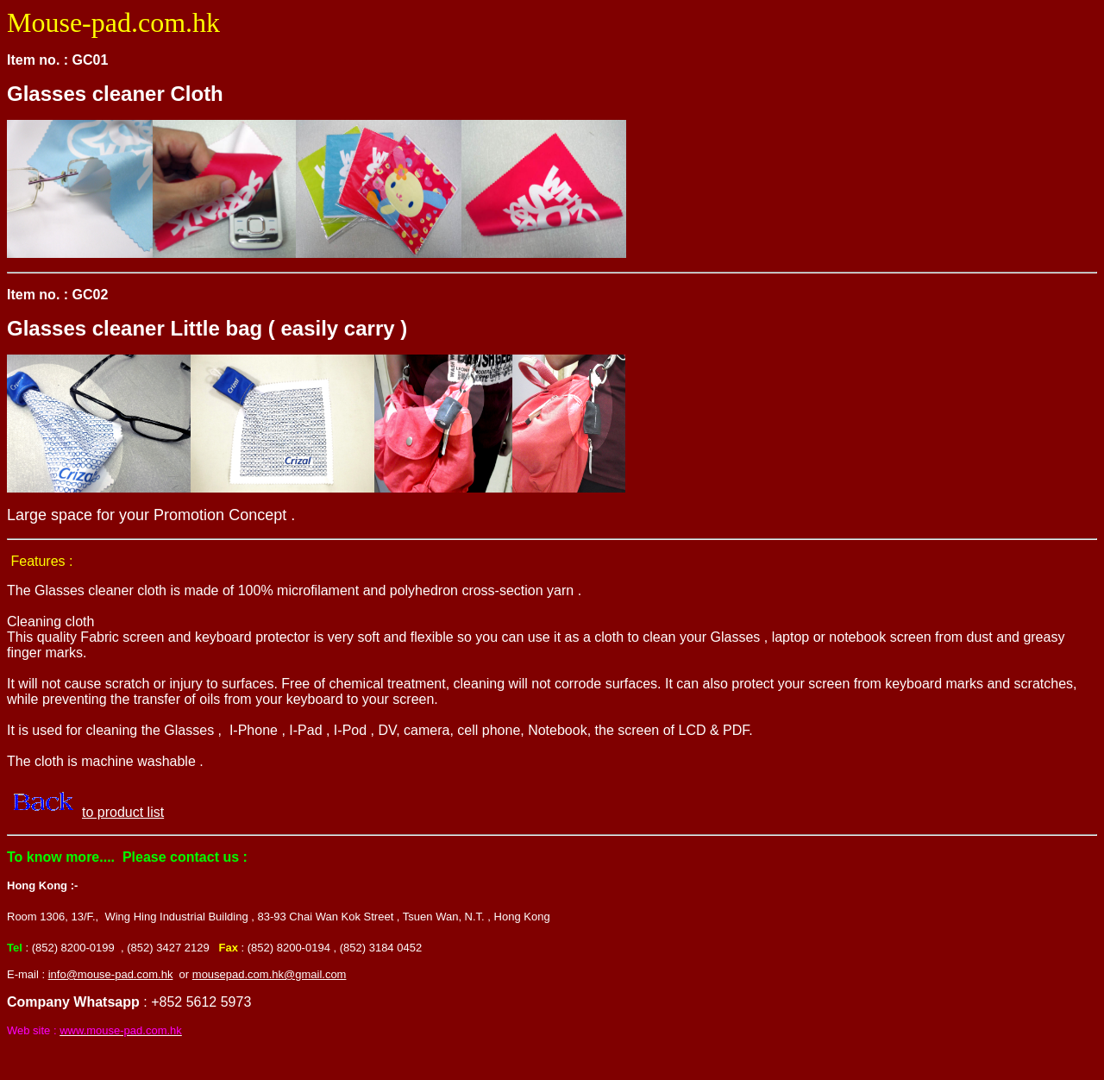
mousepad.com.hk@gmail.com (269, 974)
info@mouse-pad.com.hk (110, 974)
